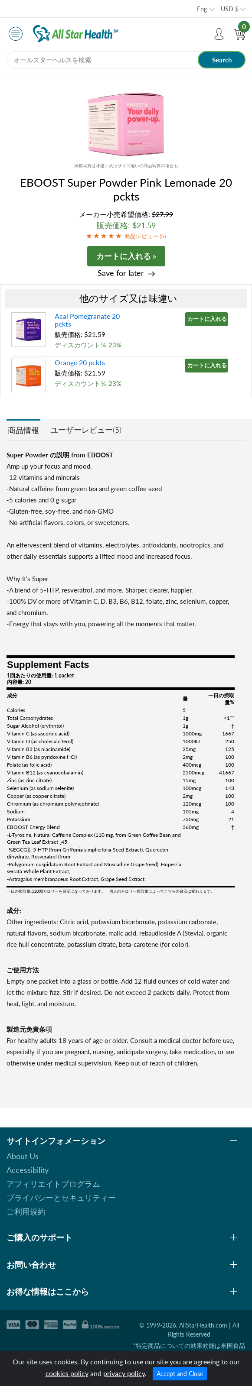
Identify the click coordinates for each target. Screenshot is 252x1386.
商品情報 (23, 430)
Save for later (121, 273)
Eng (202, 9)
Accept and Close (180, 1373)
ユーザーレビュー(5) (85, 429)
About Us (23, 1156)
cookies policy (67, 1373)
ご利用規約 (26, 1211)
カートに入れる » (126, 256)
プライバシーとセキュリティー (61, 1197)
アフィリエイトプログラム (53, 1183)
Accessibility (28, 1170)
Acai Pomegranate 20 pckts (87, 320)
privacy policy (124, 1373)
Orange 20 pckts (80, 362)
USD (230, 9)
